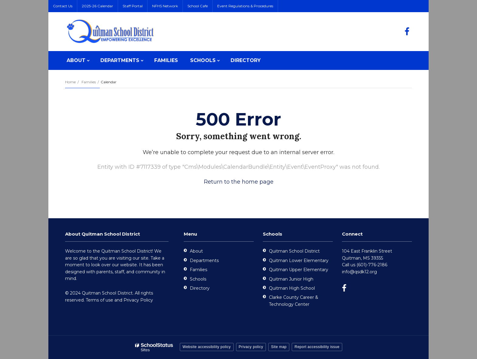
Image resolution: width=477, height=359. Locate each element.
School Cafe (197, 6)
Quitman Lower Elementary (299, 260)
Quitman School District (294, 251)
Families (89, 82)
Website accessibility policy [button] (207, 347)
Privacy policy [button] (251, 347)
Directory (200, 288)
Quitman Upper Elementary (298, 269)
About (196, 251)
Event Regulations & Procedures (245, 6)
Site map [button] (279, 347)
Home (70, 82)
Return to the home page (238, 181)
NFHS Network (165, 6)
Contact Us (62, 6)
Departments (204, 260)
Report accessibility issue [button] (316, 347)
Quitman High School (292, 288)
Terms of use (99, 300)
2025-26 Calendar (97, 6)
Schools (198, 279)
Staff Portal (133, 6)
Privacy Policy (138, 300)
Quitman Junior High (291, 279)
